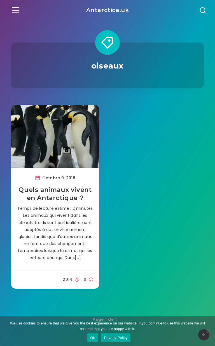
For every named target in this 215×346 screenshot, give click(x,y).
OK (92, 338)
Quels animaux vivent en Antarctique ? (55, 194)
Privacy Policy (115, 338)
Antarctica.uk (107, 10)
